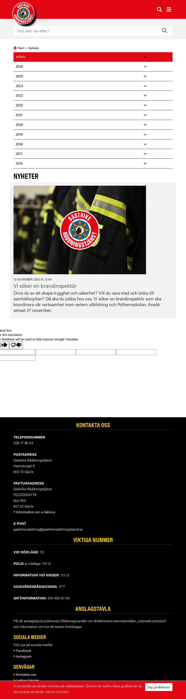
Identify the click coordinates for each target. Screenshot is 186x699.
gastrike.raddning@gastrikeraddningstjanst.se (48, 529)
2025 (19, 76)
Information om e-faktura (34, 511)
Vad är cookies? (57, 691)
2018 (19, 144)
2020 (19, 124)
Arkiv (21, 56)
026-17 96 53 (23, 442)
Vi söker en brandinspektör (44, 285)
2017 (19, 153)
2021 (19, 114)
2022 (19, 105)
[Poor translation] (16, 345)
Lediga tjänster (26, 680)
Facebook (22, 650)
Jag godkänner (159, 686)
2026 (19, 66)
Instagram (22, 656)
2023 (19, 95)
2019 (19, 134)
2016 (19, 163)
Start (21, 48)
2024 (19, 85)
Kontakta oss (24, 674)
